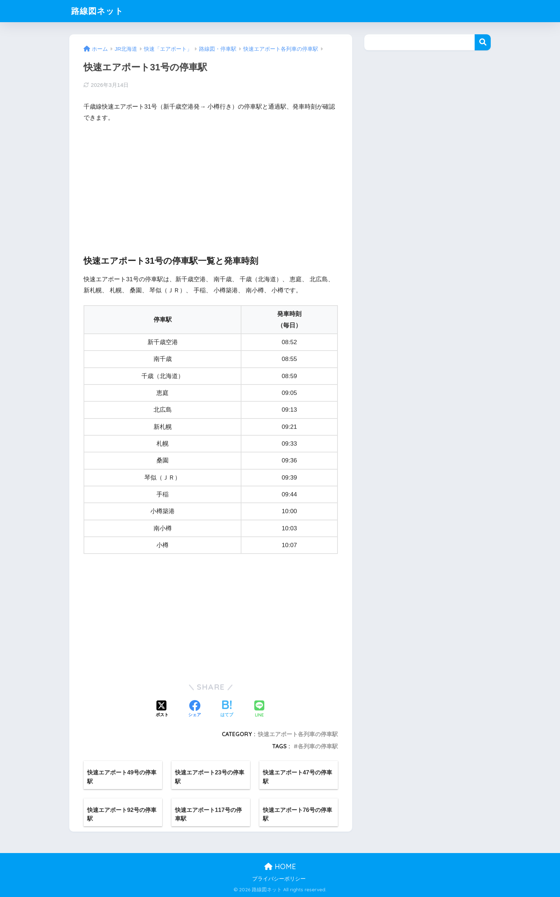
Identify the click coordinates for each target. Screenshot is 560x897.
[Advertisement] (211, 183)
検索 (483, 42)
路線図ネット (97, 11)
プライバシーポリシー (279, 879)
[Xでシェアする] (162, 709)
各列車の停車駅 (318, 746)
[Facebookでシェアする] (194, 709)
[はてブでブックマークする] (226, 709)
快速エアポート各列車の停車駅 (298, 734)
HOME (280, 866)
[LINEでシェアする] (259, 709)
